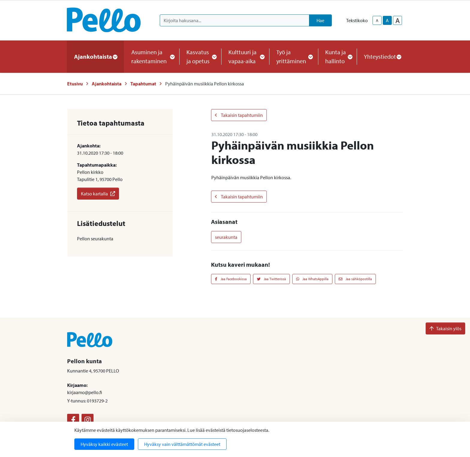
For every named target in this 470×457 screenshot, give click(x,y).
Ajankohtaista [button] (95, 56)
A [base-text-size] (387, 20)
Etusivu (75, 84)
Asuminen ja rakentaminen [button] (151, 56)
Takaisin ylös (445, 328)
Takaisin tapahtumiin (239, 115)
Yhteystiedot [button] (382, 56)
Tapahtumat (143, 84)
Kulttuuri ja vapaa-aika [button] (245, 56)
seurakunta (226, 237)
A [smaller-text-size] (377, 20)
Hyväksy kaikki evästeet (104, 444)
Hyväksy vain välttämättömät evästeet (182, 444)
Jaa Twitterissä (271, 279)
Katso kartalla (98, 194)
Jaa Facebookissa (231, 279)
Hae (320, 20)
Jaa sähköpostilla (355, 279)
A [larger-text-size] (397, 20)
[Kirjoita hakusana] (234, 20)
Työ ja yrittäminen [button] (293, 56)
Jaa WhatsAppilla (312, 279)
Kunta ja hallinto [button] (337, 56)
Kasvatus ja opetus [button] (200, 56)
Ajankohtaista (106, 84)
